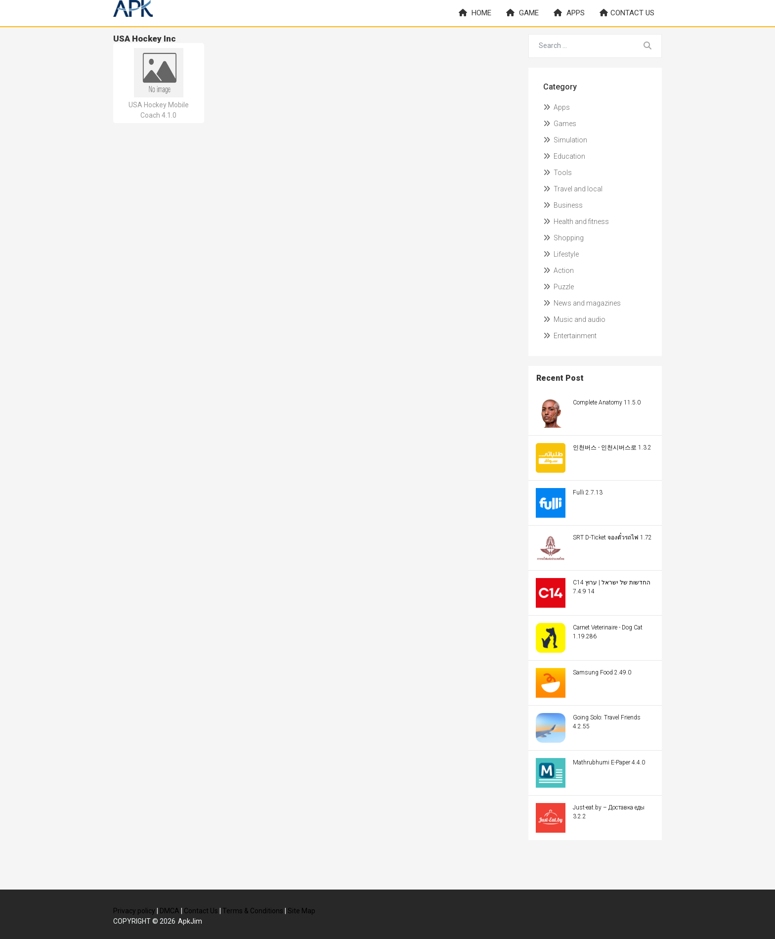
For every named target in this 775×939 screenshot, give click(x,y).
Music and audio (574, 319)
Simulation (565, 140)
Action (558, 270)
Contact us (627, 12)
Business (563, 205)
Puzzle (558, 287)
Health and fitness (576, 221)
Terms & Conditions (252, 911)
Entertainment (570, 336)
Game (522, 12)
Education (564, 156)
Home (475, 12)
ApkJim (190, 921)
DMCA (169, 911)
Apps (569, 12)
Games (559, 124)
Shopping (563, 238)
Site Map (301, 911)
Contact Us (201, 911)
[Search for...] (581, 46)
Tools (557, 173)
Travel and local (573, 189)
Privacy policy (134, 911)
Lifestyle (561, 254)
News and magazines (582, 303)
